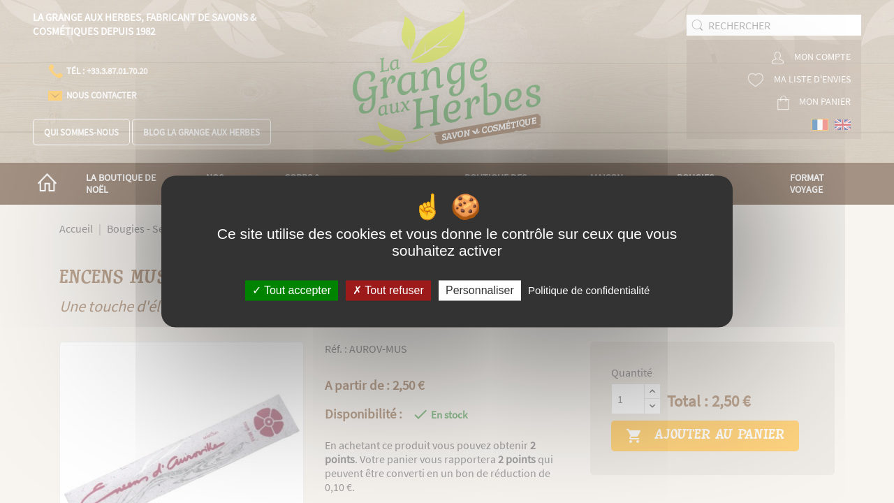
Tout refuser (388, 290)
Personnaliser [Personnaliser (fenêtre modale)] (480, 290)
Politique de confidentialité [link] (589, 290)
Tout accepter (291, 290)
